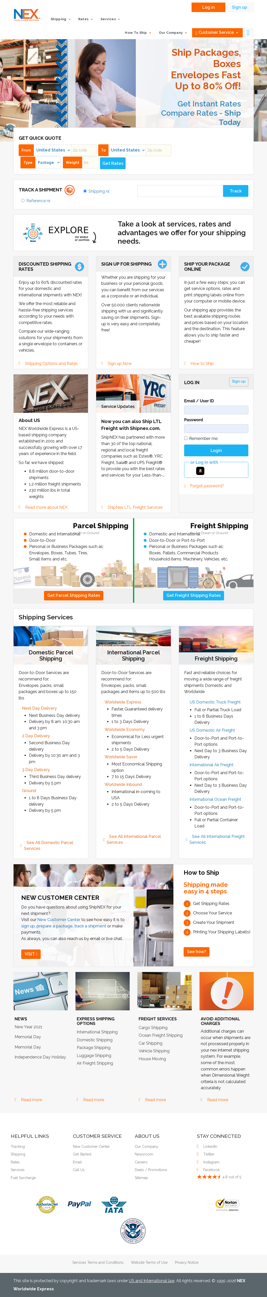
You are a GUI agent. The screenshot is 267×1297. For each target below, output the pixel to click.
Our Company (146, 1146)
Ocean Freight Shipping (161, 1035)
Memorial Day (28, 1036)
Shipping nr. (99, 191)
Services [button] (110, 19)
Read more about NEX (46, 507)
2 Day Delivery (36, 735)
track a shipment (90, 926)
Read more (31, 1099)
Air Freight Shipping (95, 1063)
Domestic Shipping (95, 1039)
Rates (15, 1162)
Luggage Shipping (94, 1055)
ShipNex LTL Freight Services (135, 507)
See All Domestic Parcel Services (49, 845)
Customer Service (216, 33)
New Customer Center (58, 919)
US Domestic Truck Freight (215, 702)
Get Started (82, 1154)
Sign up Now (120, 363)
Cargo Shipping (153, 1027)
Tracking (18, 1146)
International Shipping (97, 1032)
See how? (196, 951)
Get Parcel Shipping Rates (73, 595)
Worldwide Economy (125, 729)
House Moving (152, 1058)
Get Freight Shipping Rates (193, 595)
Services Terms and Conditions (98, 1262)
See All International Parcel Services (134, 839)
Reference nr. (38, 200)
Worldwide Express (123, 702)
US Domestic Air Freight (212, 730)
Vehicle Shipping (154, 1051)
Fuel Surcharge (23, 1178)
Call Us (79, 1170)
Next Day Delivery (39, 708)
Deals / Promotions (151, 1170)
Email (77, 1162)
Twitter (208, 1154)
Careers (141, 1162)
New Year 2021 (28, 1026)
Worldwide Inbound (123, 784)
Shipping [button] (61, 19)
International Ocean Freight (215, 799)
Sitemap (141, 1178)
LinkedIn (209, 1146)
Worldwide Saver (121, 756)
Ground (29, 790)
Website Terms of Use (149, 1262)
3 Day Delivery (36, 769)
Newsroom (144, 1154)
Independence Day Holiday (40, 1057)
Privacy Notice (186, 1262)
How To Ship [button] (138, 33)
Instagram (210, 1162)
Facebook (211, 1170)
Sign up (239, 7)
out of (231, 1177)
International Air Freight (211, 764)
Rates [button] (85, 19)
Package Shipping (93, 1047)
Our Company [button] (173, 33)
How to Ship (202, 363)
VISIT (31, 954)
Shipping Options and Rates (51, 363)
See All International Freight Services (218, 839)
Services (18, 1170)
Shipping (18, 1154)
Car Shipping (150, 1043)
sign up (28, 926)
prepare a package (55, 926)
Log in (208, 7)
